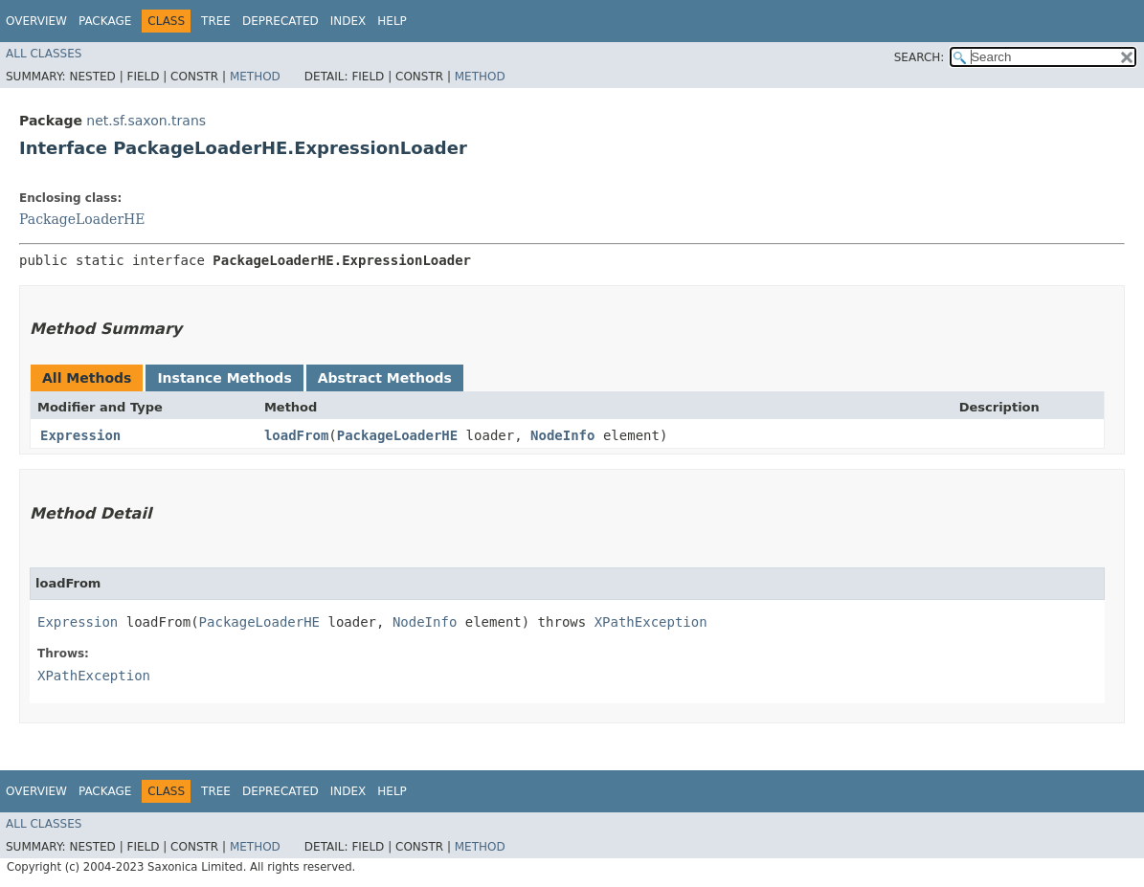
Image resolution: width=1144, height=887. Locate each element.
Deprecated (280, 21)
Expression (80, 435)
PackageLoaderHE (82, 219)
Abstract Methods (385, 378)
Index (348, 21)
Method (255, 76)
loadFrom (296, 435)
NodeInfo (562, 435)
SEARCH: (919, 57)
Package (105, 21)
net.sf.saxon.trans (146, 120)
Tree (216, 21)
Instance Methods (224, 378)
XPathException (650, 622)
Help (392, 21)
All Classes (43, 53)
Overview (36, 21)
